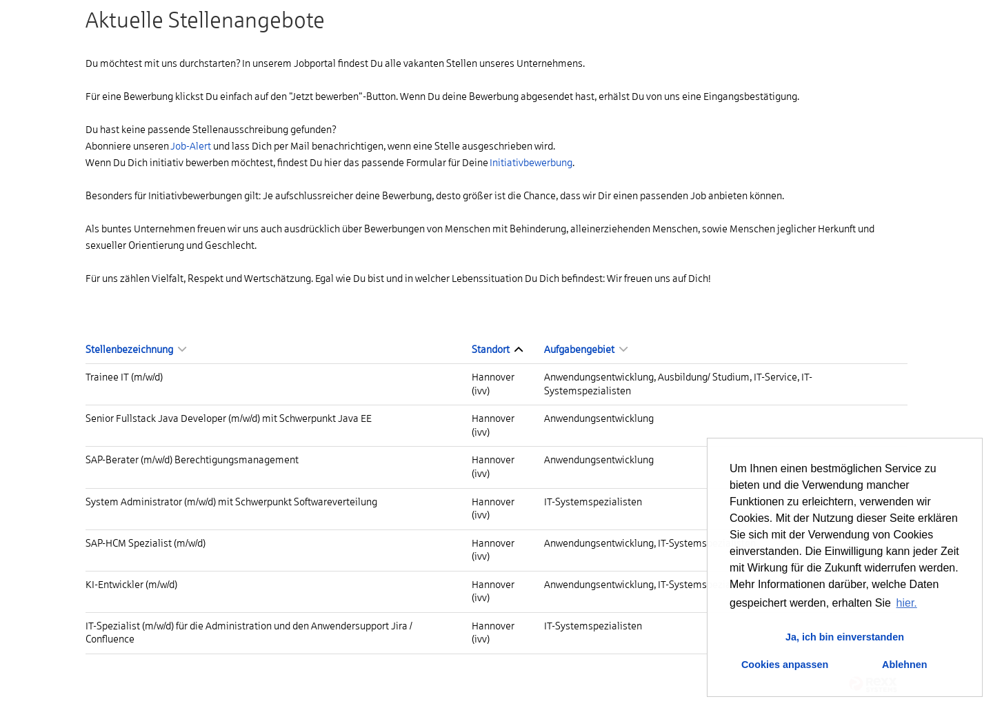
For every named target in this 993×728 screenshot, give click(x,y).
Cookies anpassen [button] (784, 664)
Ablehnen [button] (904, 664)
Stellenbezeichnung (136, 349)
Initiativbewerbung (531, 162)
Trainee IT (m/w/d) (124, 377)
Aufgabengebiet (586, 349)
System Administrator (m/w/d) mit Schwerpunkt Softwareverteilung (231, 501)
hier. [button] (906, 603)
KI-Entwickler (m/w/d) (131, 584)
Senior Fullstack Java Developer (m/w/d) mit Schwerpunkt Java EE (229, 418)
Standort (497, 349)
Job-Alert (190, 146)
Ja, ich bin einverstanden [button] (844, 637)
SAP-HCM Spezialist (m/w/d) (145, 543)
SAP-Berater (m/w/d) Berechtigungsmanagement (192, 459)
